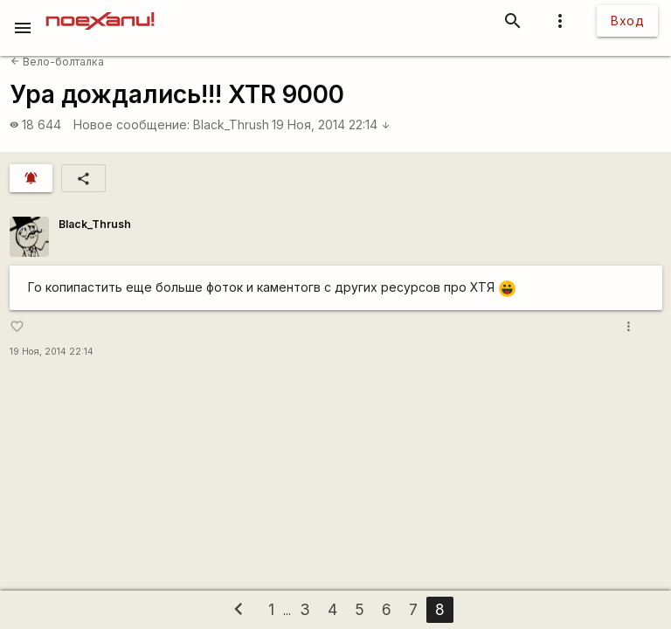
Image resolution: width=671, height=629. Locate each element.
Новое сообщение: (131, 124)
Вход (627, 20)
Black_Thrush (231, 124)
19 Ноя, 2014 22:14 (331, 124)
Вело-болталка (57, 61)
